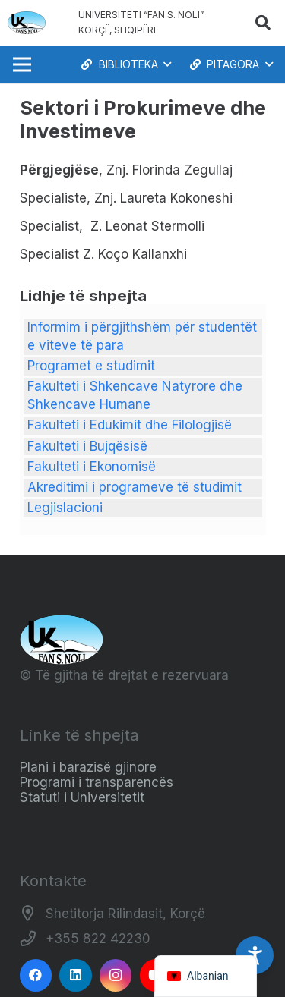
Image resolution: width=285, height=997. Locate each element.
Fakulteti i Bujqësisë (87, 446)
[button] (263, 23)
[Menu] (21, 64)
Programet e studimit (91, 365)
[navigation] (205, 976)
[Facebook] (36, 975)
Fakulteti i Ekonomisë (91, 466)
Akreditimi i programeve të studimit (134, 487)
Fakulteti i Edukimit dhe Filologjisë (129, 424)
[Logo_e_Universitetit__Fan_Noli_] (27, 22)
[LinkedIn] (75, 975)
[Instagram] (116, 975)
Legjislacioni (65, 507)
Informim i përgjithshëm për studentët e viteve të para (142, 336)
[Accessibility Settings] (255, 955)
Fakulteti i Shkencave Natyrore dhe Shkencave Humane (134, 395)
